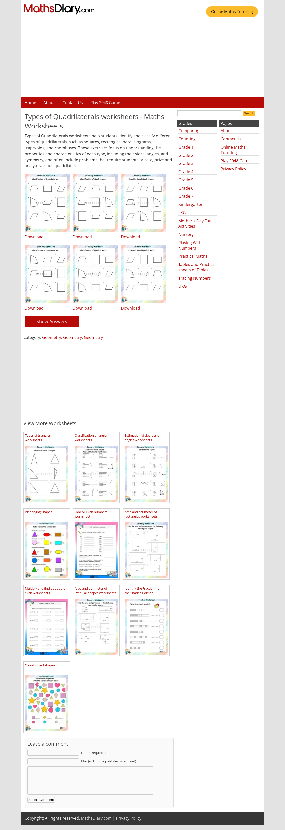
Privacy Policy (233, 169)
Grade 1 (185, 147)
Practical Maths (192, 256)
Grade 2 (185, 155)
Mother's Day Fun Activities (195, 223)
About (49, 102)
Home (30, 102)
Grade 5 (185, 180)
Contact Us (72, 102)
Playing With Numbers (190, 245)
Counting (187, 139)
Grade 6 (185, 188)
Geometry (51, 337)
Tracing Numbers (194, 278)
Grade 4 (185, 171)
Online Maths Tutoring (232, 11)
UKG (182, 286)
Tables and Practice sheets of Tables (196, 267)
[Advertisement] (142, 59)
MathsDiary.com (96, 823)
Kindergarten (190, 204)
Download (34, 237)
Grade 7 (185, 196)
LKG (182, 212)
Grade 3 (185, 163)
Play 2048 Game (105, 102)
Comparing (188, 130)
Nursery (186, 234)
